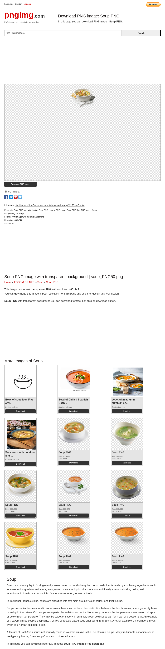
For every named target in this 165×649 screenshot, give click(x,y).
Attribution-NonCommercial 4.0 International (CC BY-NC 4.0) (49, 205)
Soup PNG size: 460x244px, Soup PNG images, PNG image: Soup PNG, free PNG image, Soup (55, 210)
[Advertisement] (82, 61)
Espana (27, 4)
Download (20, 411)
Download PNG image (20, 184)
